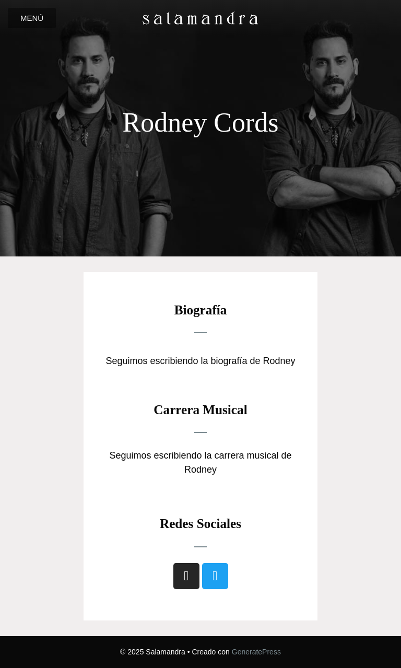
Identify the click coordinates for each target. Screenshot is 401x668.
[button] (32, 18)
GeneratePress (256, 652)
